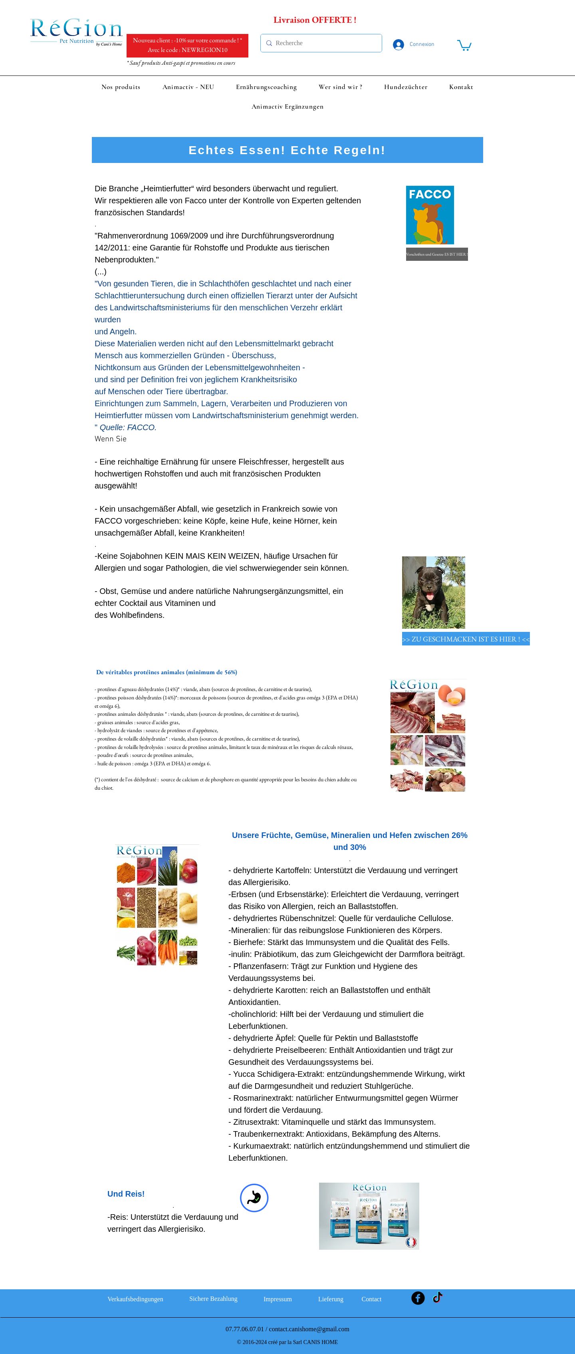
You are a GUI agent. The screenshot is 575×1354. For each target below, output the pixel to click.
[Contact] (371, 1299)
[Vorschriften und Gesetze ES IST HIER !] (437, 254)
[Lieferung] (331, 1299)
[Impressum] (277, 1299)
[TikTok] (437, 1298)
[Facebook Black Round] (418, 1298)
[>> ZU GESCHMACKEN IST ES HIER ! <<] (466, 638)
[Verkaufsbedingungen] (135, 1299)
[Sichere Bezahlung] (213, 1298)
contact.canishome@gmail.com (309, 1329)
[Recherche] (320, 43)
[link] (464, 45)
